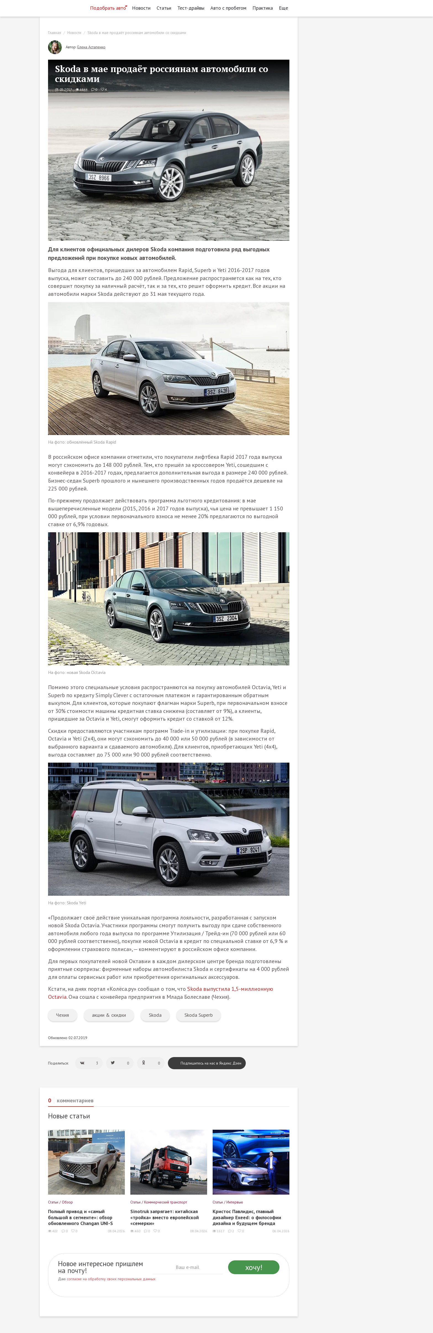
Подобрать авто (108, 8)
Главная (54, 32)
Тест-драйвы (190, 8)
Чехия (62, 1015)
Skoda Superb (198, 1015)
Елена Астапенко (91, 46)
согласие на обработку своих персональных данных (111, 1278)
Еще (285, 8)
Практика (262, 8)
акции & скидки (109, 1015)
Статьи (164, 8)
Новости (141, 8)
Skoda (155, 1015)
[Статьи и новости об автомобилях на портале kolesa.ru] (63, 7)
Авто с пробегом (228, 8)
